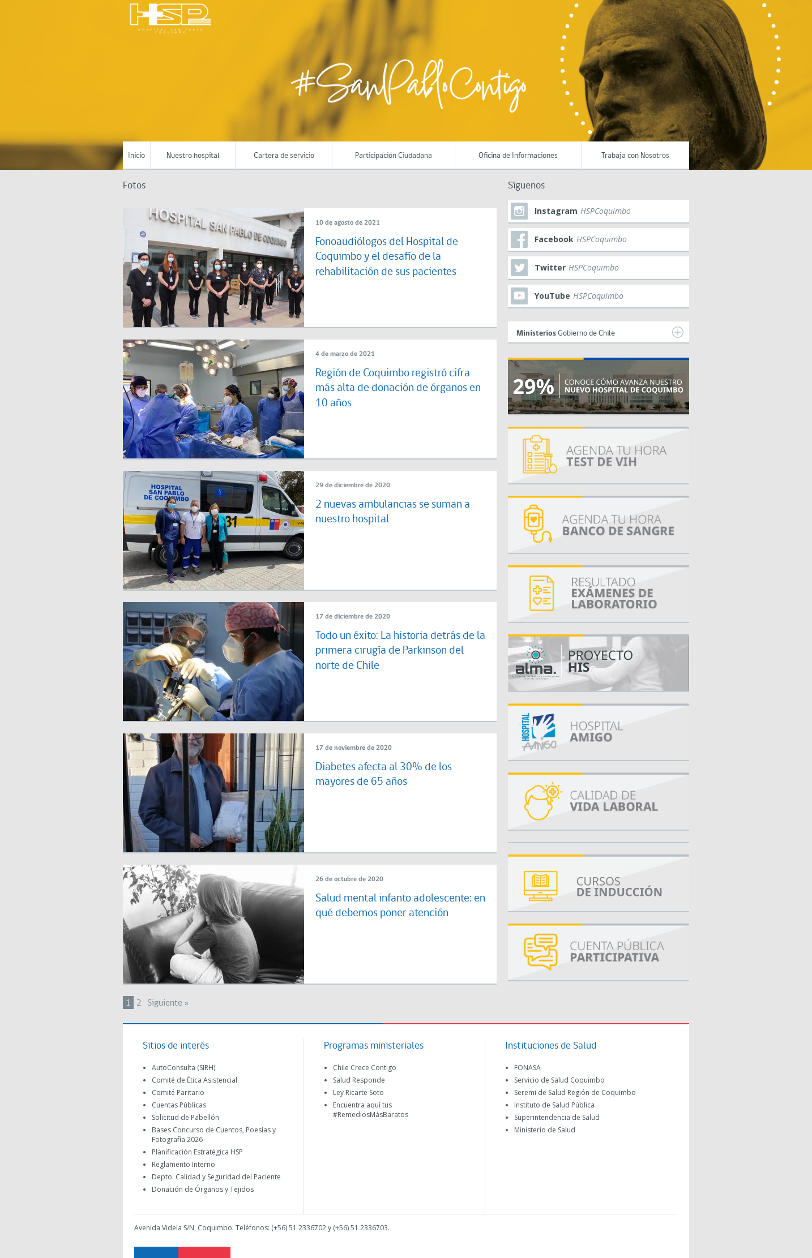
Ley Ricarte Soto (358, 1092)
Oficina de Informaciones (518, 156)
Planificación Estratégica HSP (197, 1152)
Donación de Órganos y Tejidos (203, 1189)
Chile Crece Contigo (364, 1067)
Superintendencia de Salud (557, 1117)
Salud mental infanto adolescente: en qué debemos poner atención (391, 913)
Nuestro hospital (193, 156)
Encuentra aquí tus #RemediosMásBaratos (370, 1109)
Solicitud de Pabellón (185, 1117)
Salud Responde (359, 1080)
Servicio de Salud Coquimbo (559, 1080)
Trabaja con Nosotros (635, 156)
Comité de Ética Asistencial (194, 1080)
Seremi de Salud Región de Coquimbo (575, 1092)
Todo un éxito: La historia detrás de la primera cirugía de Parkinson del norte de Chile (395, 650)
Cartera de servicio (284, 156)
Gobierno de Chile (599, 332)
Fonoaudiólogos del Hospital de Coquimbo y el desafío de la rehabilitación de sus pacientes (394, 256)
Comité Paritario (178, 1092)
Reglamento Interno (183, 1164)
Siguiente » (168, 1003)
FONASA (527, 1067)
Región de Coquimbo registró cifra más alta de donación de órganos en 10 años (391, 388)
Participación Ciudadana (393, 156)
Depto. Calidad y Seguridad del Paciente (216, 1177)
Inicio (136, 156)
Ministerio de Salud (544, 1130)
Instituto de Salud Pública (554, 1105)
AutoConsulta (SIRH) (183, 1067)
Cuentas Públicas (179, 1105)
